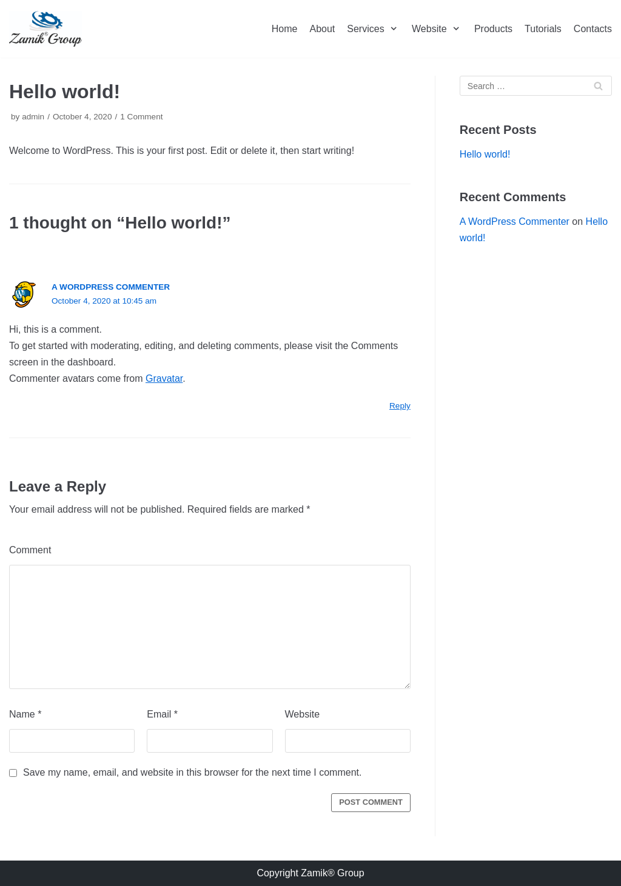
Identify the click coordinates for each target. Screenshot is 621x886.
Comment (30, 550)
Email (162, 714)
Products (493, 29)
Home (285, 29)
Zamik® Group (332, 873)
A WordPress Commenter (111, 286)
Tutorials (543, 29)
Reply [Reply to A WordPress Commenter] (400, 405)
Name (25, 714)
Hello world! (485, 154)
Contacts (593, 29)
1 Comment (141, 116)
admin (33, 116)
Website (302, 714)
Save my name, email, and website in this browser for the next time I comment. (192, 772)
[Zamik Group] (45, 29)
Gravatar (164, 378)
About (322, 29)
